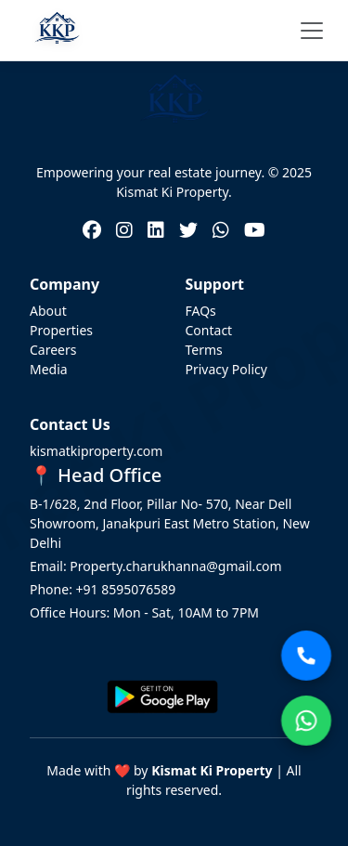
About (48, 310)
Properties (61, 330)
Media (49, 369)
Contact (209, 330)
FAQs (201, 310)
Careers (53, 349)
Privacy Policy (226, 369)
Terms (204, 349)
